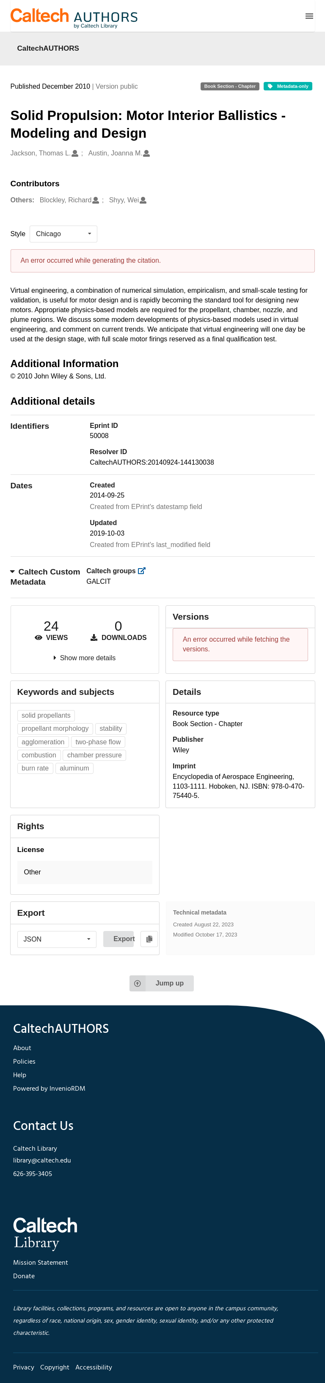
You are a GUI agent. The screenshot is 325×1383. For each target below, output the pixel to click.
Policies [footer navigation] (24, 1061)
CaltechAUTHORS (48, 48)
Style (18, 233)
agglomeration (43, 742)
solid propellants (46, 715)
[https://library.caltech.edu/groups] (144, 570)
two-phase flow (98, 742)
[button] (85, 872)
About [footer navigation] (22, 1048)
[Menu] (309, 16)
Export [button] (123, 938)
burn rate (35, 768)
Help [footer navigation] (19, 1075)
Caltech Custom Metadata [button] (45, 577)
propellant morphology (55, 728)
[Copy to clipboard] (149, 939)
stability (110, 728)
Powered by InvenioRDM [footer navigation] (49, 1089)
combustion (39, 755)
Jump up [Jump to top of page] (156, 983)
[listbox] (63, 234)
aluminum (74, 768)
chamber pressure (94, 755)
